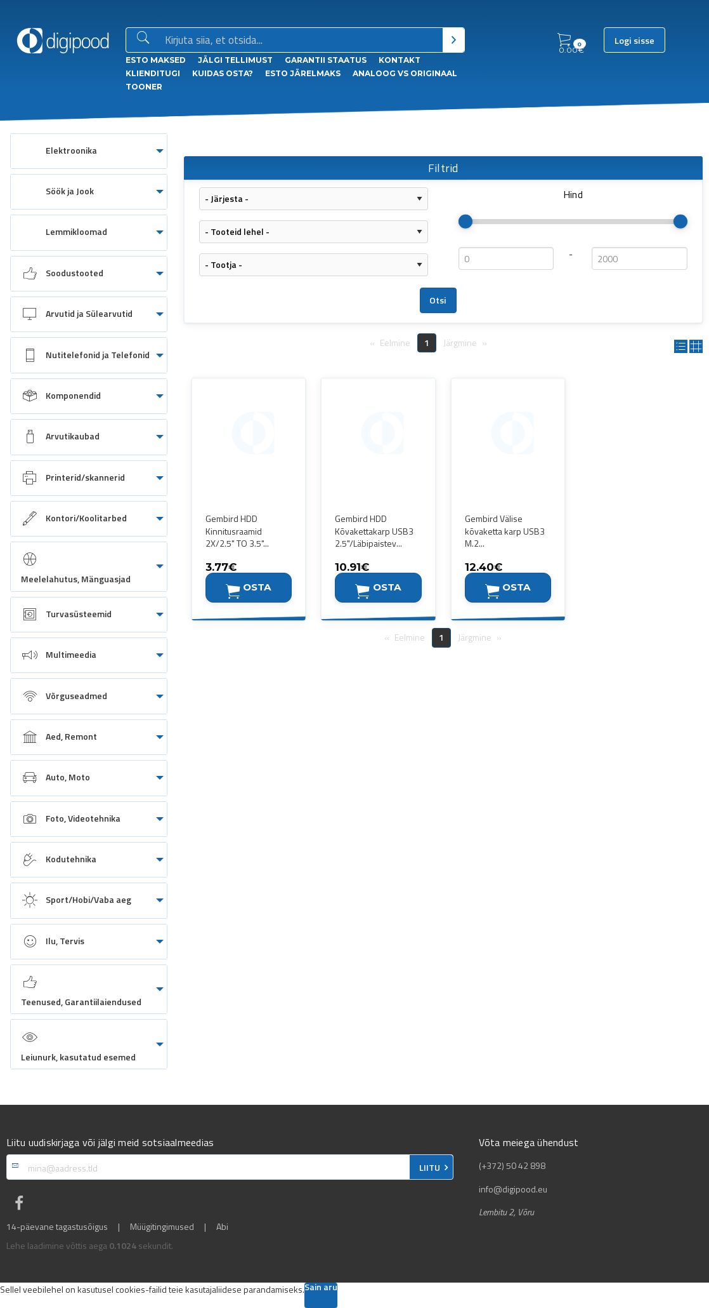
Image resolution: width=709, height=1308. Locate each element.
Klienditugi (153, 73)
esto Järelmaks (303, 73)
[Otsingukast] (301, 40)
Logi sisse (634, 41)
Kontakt (399, 60)
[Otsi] (454, 40)
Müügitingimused (162, 1226)
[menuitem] (88, 151)
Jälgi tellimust (235, 60)
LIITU (429, 1168)
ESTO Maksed (156, 60)
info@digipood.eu (513, 1189)
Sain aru (320, 1288)
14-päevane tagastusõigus (57, 1226)
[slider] (465, 222)
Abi (222, 1226)
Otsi (437, 300)
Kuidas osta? (222, 73)
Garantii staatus (326, 60)
